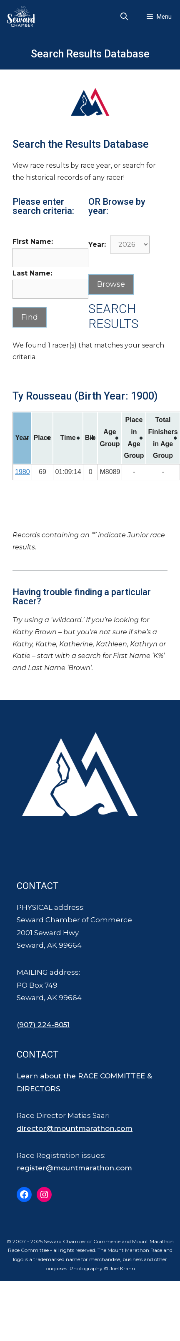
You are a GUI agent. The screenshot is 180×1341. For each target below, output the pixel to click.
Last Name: (32, 273)
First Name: (32, 242)
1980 (22, 471)
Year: (97, 244)
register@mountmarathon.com (74, 1168)
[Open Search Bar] (124, 16)
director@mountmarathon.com (74, 1128)
